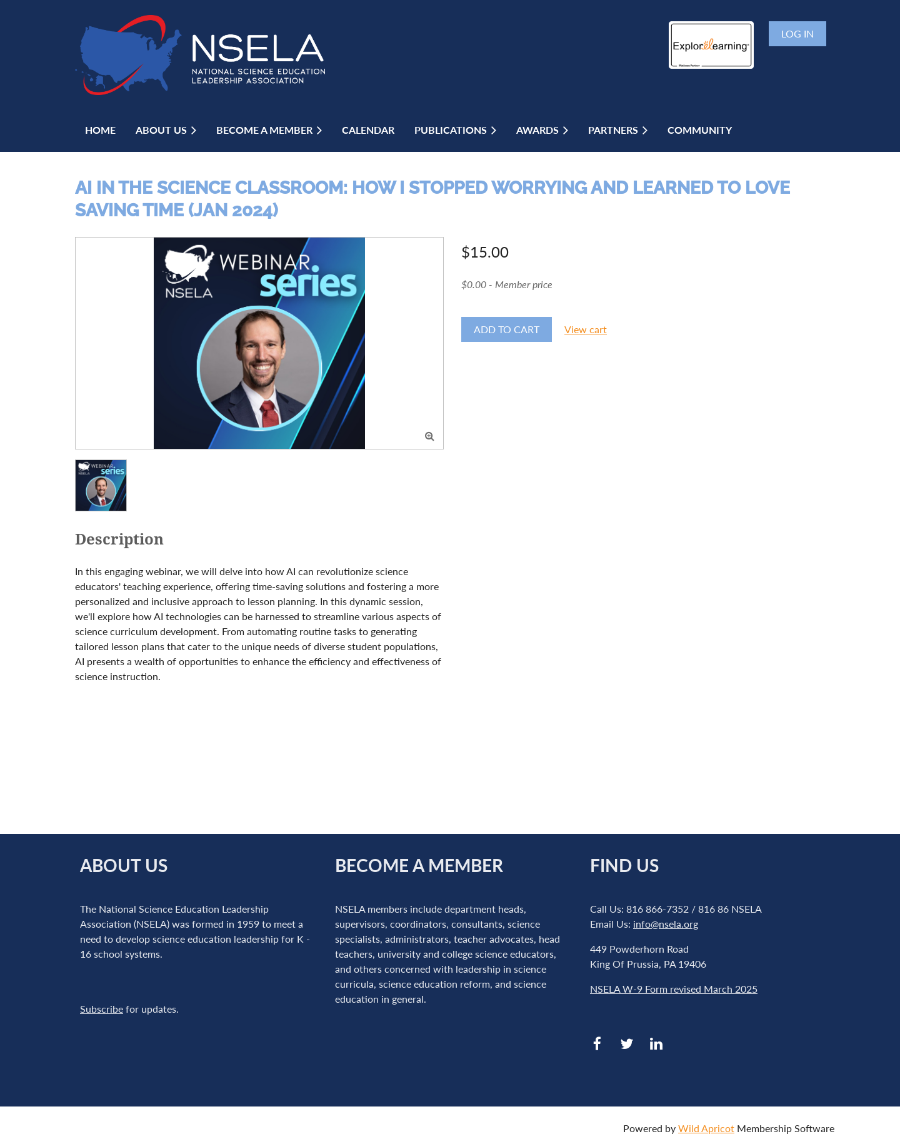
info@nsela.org (665, 924)
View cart (585, 329)
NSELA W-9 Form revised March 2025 (674, 989)
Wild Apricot (706, 1128)
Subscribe (101, 1009)
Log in (797, 33)
